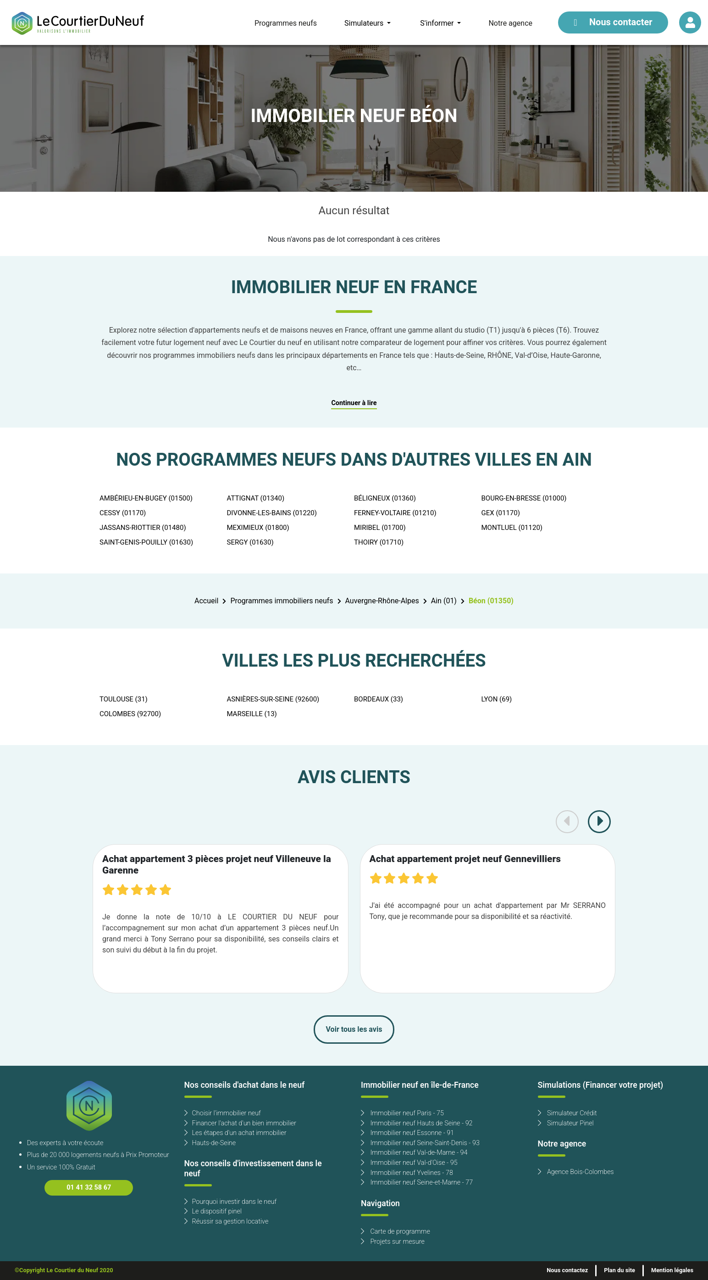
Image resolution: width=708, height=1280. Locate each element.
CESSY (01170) (123, 513)
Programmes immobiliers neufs (281, 601)
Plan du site (619, 1270)
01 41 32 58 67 (88, 1187)
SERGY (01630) (250, 542)
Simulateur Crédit (567, 1113)
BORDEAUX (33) (378, 699)
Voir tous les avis (354, 1029)
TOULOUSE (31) (124, 699)
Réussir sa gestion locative (226, 1221)
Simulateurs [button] (364, 23)
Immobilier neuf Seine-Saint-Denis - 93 (420, 1143)
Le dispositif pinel (213, 1211)
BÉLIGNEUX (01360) (385, 498)
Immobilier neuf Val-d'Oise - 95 (409, 1163)
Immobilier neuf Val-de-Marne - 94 (414, 1153)
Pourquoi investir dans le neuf (230, 1202)
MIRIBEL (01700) (380, 528)
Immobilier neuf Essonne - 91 (407, 1133)
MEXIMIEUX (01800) (258, 528)
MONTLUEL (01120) (512, 528)
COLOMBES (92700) (130, 714)
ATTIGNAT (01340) (256, 498)
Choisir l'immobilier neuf (222, 1113)
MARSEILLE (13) (252, 714)
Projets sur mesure (393, 1242)
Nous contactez (567, 1270)
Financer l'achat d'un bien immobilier (240, 1123)
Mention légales (672, 1270)
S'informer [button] (437, 23)
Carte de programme (395, 1231)
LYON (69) (496, 699)
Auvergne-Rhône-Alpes (382, 601)
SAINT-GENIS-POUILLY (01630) (146, 542)
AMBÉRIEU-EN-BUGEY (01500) (146, 498)
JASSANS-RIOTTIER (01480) (143, 528)
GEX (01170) (500, 513)
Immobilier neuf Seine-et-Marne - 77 (417, 1182)
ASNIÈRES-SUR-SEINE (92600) (273, 699)
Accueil (206, 601)
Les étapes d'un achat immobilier (235, 1133)
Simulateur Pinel (566, 1123)
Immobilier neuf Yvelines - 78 (407, 1173)
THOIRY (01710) (379, 542)
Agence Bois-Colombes (576, 1172)
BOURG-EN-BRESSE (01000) (524, 498)
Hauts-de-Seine (210, 1143)
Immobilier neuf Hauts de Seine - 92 (417, 1123)
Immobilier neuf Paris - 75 (402, 1113)
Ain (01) (444, 601)
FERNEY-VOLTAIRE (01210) (395, 513)
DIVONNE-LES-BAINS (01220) (272, 513)
